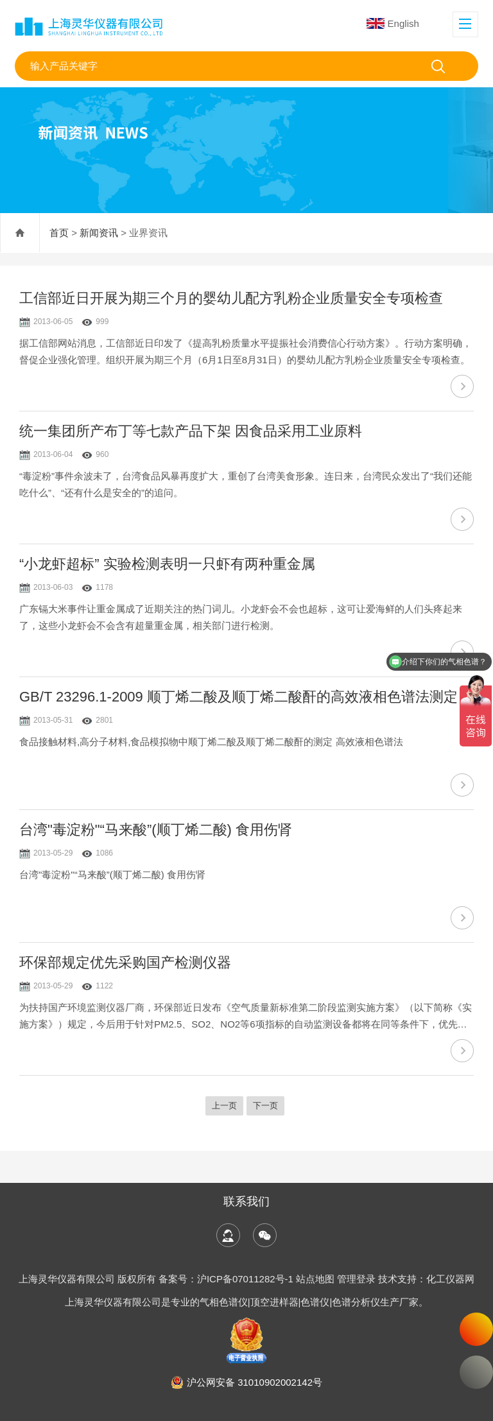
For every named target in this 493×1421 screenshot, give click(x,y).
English (393, 23)
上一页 (224, 1105)
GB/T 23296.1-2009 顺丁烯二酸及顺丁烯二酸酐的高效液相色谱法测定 (238, 697)
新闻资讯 (99, 232)
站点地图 (315, 1278)
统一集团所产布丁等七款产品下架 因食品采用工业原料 (190, 431)
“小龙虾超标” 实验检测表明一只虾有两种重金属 (167, 564)
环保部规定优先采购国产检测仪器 (125, 962)
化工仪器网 (450, 1278)
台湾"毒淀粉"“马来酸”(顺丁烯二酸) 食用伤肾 (155, 830)
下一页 (265, 1105)
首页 (59, 232)
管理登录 (356, 1278)
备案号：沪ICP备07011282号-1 (227, 1278)
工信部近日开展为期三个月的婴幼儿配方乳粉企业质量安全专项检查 (231, 298)
